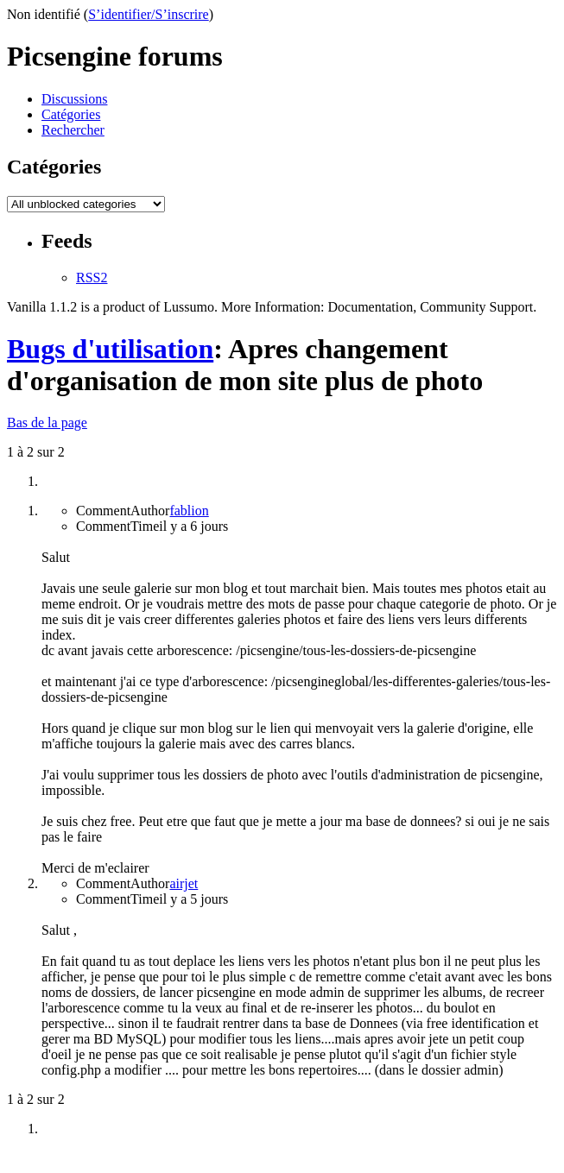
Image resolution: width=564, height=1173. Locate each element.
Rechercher (73, 130)
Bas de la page (47, 422)
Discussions (74, 98)
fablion (188, 510)
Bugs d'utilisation (110, 348)
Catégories (70, 114)
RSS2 (91, 277)
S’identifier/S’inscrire (148, 14)
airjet (183, 883)
